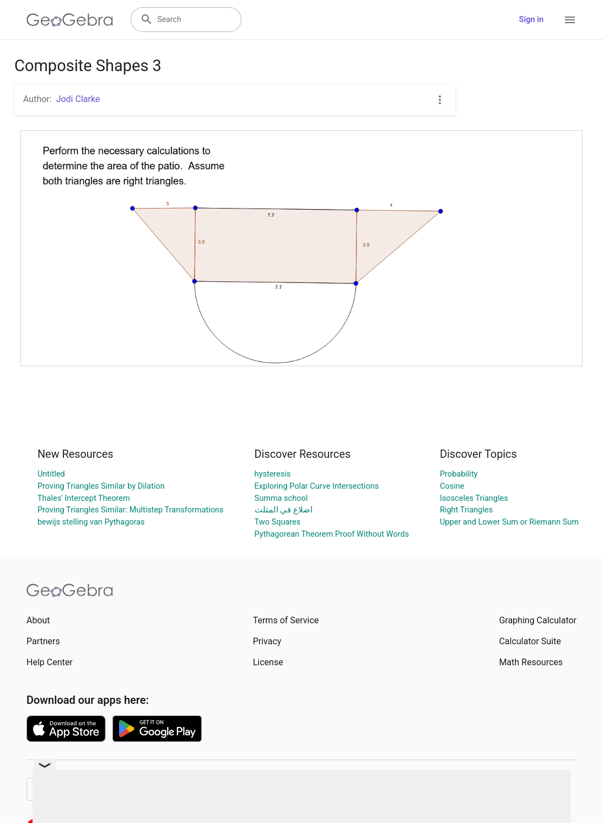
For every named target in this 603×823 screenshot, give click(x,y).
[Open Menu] (570, 19)
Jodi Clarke (78, 99)
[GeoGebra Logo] (69, 19)
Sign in (531, 19)
